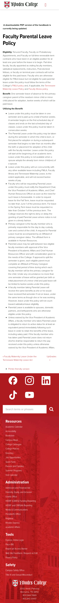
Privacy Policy (11, 557)
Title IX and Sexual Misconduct (19, 574)
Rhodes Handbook (21, 4)
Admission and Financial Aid (18, 487)
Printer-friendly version (19, 368)
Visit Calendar (12, 474)
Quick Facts (11, 461)
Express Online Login (15, 540)
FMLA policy (18, 85)
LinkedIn (46, 380)
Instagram (29, 380)
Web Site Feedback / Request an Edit (22, 553)
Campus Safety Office (15, 570)
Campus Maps (12, 440)
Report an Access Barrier (16, 548)
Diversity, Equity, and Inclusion (19, 492)
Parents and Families (15, 466)
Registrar (9, 518)
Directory (9, 453)
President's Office (13, 514)
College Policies (12, 448)
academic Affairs (13, 527)
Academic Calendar (14, 426)
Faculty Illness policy (38, 88)
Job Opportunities (13, 457)
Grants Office (11, 496)
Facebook (13, 380)
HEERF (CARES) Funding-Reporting (21, 500)
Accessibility (11, 431)
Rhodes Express (13, 522)
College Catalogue (13, 444)
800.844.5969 (29, 595)
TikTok (13, 395)
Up (48, 356)
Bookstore (10, 435)
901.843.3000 (29, 598)
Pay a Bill (9, 544)
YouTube (29, 395)
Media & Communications (17, 509)
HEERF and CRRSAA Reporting (19, 505)
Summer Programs (14, 470)
